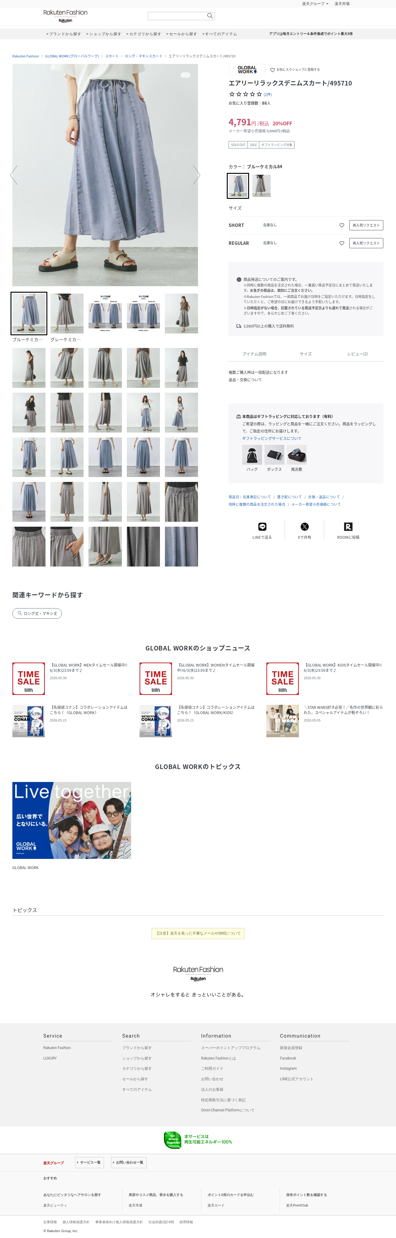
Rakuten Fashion (91, 16)
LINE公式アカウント (297, 1079)
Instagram (288, 1068)
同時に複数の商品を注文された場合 (257, 504)
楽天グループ (313, 4)
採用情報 (186, 1222)
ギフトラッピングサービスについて (272, 438)
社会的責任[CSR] (161, 1222)
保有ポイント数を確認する (306, 1195)
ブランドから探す (137, 1048)
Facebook (288, 1058)
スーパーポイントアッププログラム (230, 1048)
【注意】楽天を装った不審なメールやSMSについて (198, 933)
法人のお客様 (212, 1089)
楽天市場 (342, 4)
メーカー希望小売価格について (316, 504)
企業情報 (50, 1222)
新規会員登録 (291, 1048)
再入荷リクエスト (366, 225)
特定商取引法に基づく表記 (223, 1100)
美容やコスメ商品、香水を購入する (156, 1195)
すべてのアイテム (137, 1089)
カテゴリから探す (137, 1068)
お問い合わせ (212, 1079)
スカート (112, 56)
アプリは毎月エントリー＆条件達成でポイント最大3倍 (311, 34)
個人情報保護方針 (76, 1222)
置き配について (289, 497)
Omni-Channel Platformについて (228, 1110)
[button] (13, 175)
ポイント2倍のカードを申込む (231, 1195)
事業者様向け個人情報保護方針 (119, 1222)
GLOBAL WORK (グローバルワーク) (72, 56)
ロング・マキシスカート (143, 56)
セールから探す (135, 1079)
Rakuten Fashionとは (218, 1058)
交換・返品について (324, 497)
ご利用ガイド (212, 1068)
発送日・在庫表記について (250, 497)
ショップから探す (137, 1058)
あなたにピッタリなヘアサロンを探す (72, 1195)
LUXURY (50, 1058)
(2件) (268, 94)
